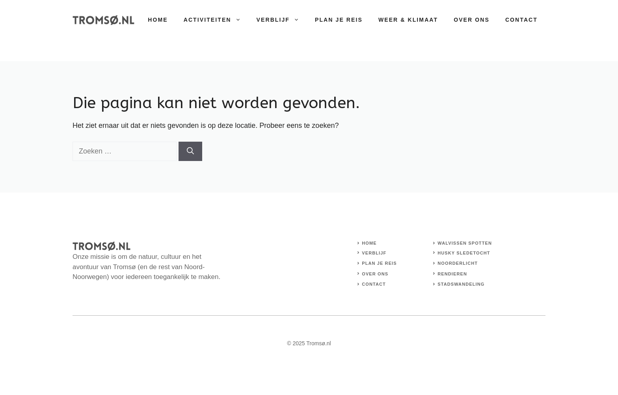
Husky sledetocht (463, 253)
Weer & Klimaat (408, 20)
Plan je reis (339, 20)
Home (158, 20)
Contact (521, 20)
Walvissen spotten (464, 243)
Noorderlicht (457, 263)
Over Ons (472, 20)
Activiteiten (216, 20)
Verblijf (282, 20)
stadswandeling (460, 284)
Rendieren (452, 273)
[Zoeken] (190, 151)
